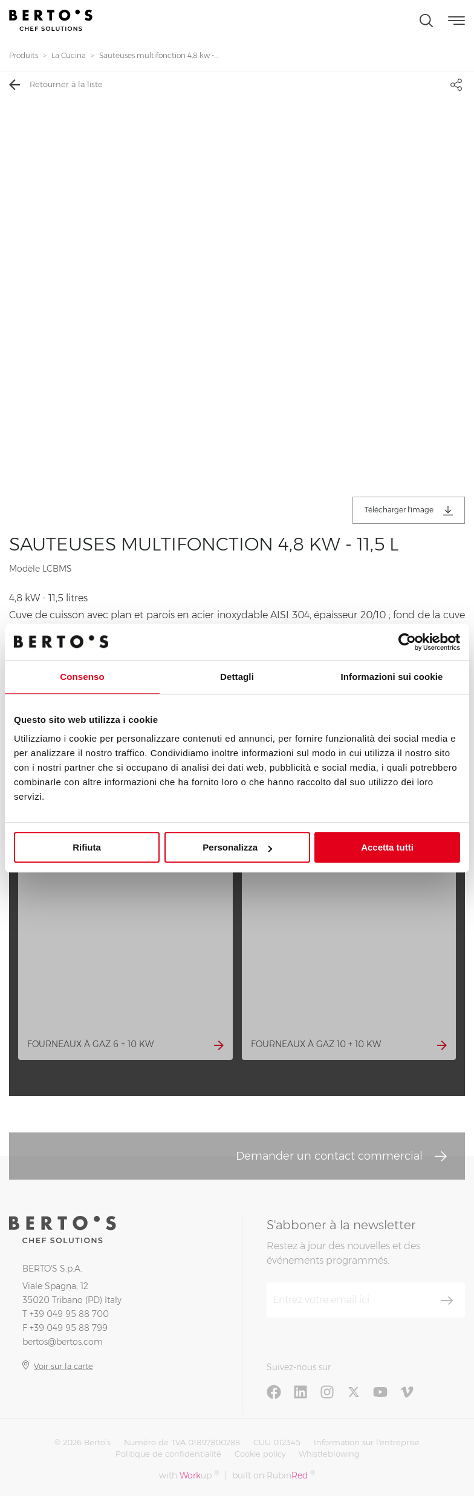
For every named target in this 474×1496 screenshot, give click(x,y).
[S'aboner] (447, 1300)
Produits (23, 55)
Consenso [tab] (82, 676)
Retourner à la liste (56, 84)
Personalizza (237, 847)
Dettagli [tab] (237, 676)
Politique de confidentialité (168, 1453)
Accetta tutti (387, 847)
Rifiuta (87, 847)
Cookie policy (260, 1453)
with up (189, 1475)
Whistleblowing (329, 1453)
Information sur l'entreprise (367, 1442)
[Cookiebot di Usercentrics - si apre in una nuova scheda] (407, 642)
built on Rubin (273, 1475)
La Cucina (68, 55)
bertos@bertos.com (62, 1341)
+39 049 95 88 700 (69, 1313)
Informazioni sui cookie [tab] (392, 676)
